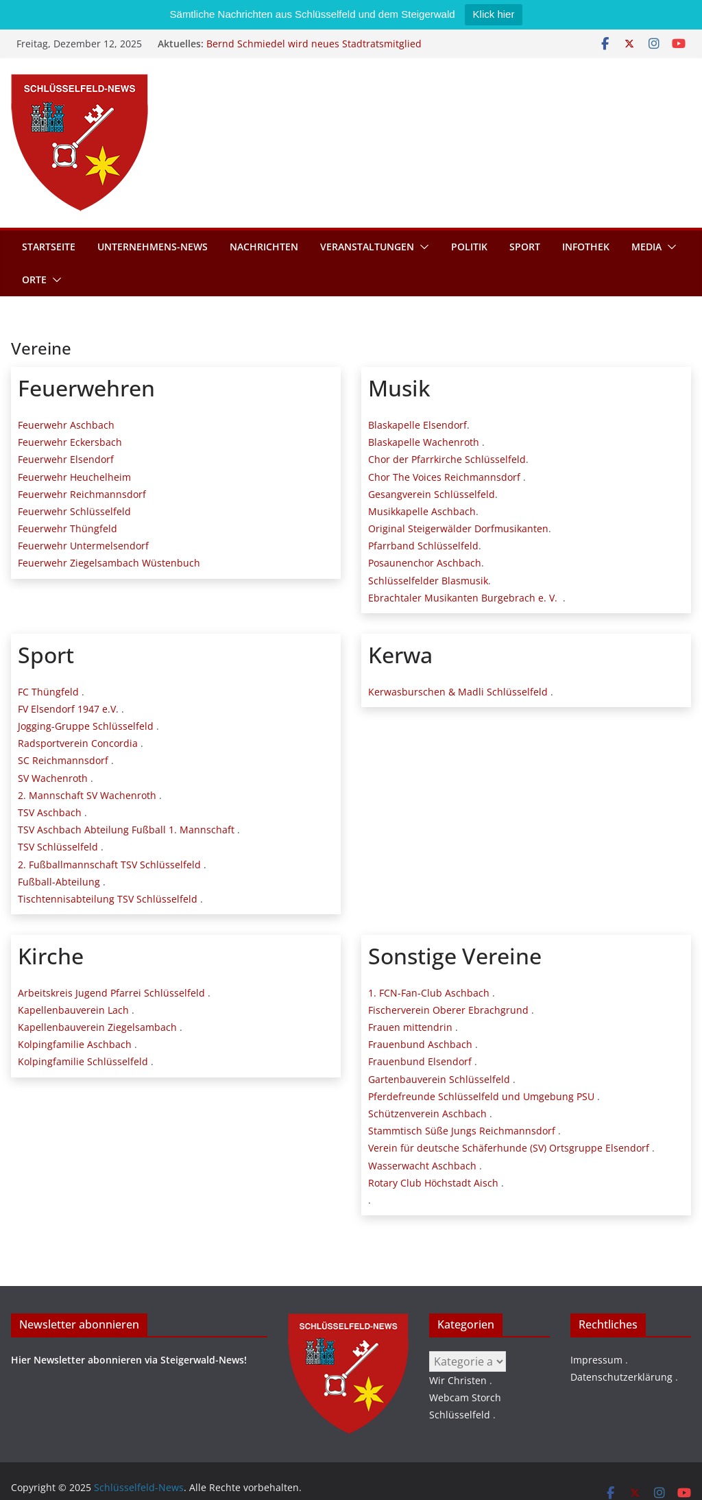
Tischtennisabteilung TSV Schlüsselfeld (107, 898)
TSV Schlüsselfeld (58, 846)
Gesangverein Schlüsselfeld (431, 494)
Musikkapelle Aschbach (422, 511)
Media (646, 246)
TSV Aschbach (50, 812)
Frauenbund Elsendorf (420, 1061)
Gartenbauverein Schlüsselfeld (439, 1079)
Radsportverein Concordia (78, 743)
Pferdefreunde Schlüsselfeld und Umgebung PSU (481, 1096)
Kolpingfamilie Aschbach (75, 1044)
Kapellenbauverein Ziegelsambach (97, 1027)
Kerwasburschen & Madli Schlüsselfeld (458, 691)
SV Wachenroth (53, 778)
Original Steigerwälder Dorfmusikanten (458, 528)
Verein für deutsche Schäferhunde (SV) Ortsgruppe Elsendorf (508, 1147)
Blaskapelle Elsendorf (417, 424)
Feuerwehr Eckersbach (70, 442)
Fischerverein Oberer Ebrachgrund (448, 1009)
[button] (421, 247)
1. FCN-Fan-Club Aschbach (428, 992)
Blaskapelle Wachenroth (423, 442)
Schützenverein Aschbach (427, 1113)
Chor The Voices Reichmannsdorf (444, 477)
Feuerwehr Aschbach (66, 424)
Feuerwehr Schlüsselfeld (74, 511)
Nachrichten (264, 246)
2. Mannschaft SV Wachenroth (87, 795)
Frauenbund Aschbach (420, 1044)
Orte (34, 279)
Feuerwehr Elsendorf (66, 459)
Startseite (48, 246)
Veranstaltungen (367, 246)
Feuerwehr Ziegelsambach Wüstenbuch (109, 562)
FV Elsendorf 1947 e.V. (68, 708)
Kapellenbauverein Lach (73, 1009)
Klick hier (494, 14)
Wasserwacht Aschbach (422, 1165)
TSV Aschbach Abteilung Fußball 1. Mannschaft (126, 829)
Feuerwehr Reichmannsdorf (82, 494)
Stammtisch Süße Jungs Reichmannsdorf (461, 1130)
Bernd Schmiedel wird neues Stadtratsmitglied (314, 43)
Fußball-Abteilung (59, 881)
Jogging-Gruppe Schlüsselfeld (86, 726)
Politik (469, 246)
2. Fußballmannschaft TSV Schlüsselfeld (109, 864)
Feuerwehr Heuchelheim (74, 477)
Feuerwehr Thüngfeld (67, 528)
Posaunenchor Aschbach (424, 562)
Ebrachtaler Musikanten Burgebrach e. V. (462, 597)
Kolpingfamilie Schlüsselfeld (83, 1061)
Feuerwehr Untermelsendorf (83, 545)
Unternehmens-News (152, 246)
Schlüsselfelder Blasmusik (428, 580)
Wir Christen (458, 1380)
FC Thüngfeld (48, 691)
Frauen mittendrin (410, 1027)
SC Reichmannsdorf (63, 760)
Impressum (596, 1359)
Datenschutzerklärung (621, 1376)
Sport (524, 246)
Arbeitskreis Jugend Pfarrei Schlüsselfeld (111, 992)
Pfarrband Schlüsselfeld (423, 545)
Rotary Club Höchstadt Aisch (433, 1182)
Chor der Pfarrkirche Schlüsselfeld (447, 459)
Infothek (585, 246)
